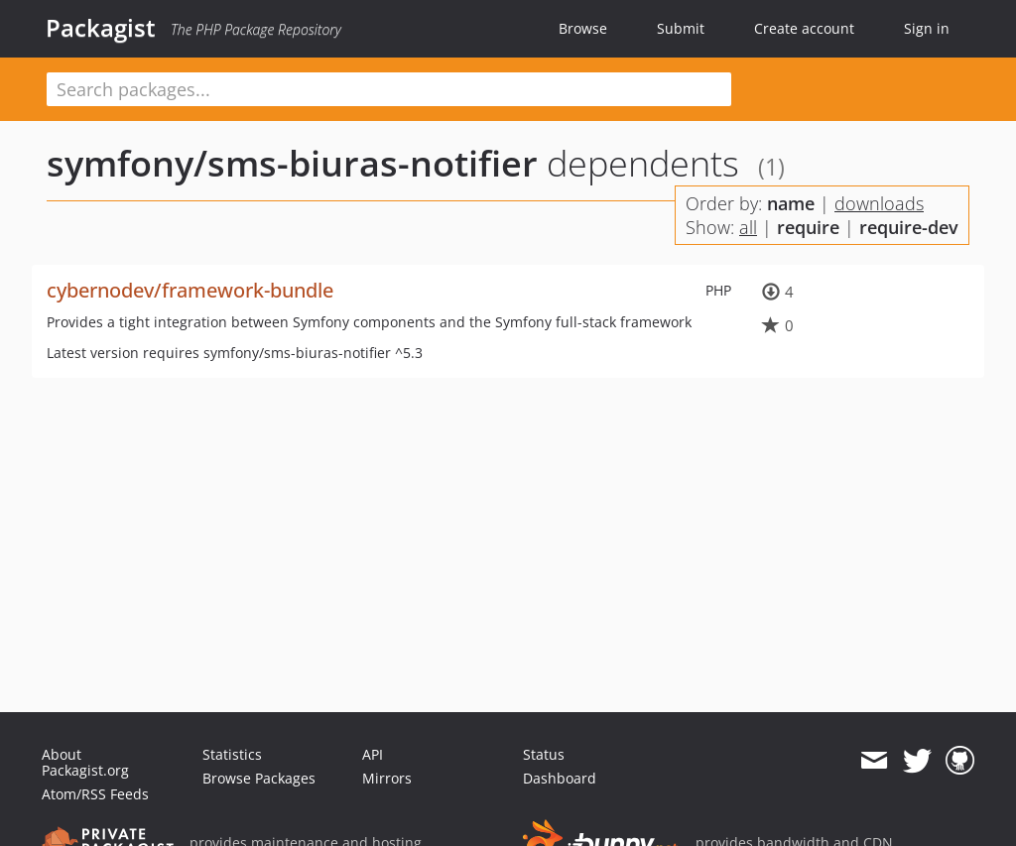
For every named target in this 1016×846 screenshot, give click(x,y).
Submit (680, 28)
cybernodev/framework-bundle (190, 290)
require (808, 227)
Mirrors (387, 778)
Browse (583, 28)
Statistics (232, 754)
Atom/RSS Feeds (95, 794)
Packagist (101, 28)
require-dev (908, 227)
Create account (804, 28)
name (791, 203)
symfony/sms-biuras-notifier (292, 163)
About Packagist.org (85, 762)
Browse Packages (259, 778)
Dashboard (559, 778)
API (372, 754)
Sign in (927, 28)
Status (544, 754)
